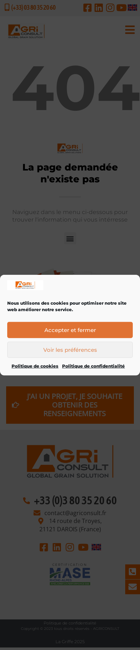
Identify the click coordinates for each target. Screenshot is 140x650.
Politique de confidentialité (93, 372)
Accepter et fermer (70, 335)
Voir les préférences (70, 355)
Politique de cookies (35, 372)
